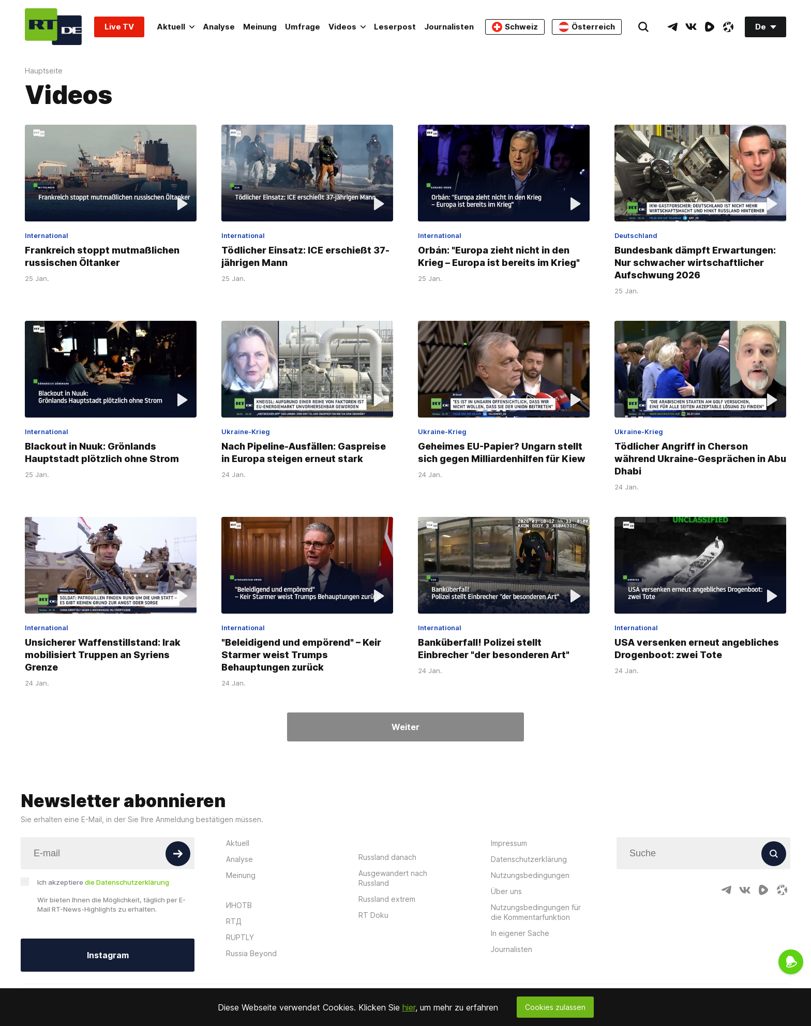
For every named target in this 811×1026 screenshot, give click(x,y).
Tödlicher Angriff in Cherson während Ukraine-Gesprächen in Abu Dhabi (700, 459)
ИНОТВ (239, 905)
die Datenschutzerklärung (127, 882)
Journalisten (449, 27)
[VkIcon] (691, 27)
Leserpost (395, 27)
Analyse (219, 27)
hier (408, 1007)
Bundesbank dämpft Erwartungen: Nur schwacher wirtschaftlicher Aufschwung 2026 (695, 262)
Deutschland (635, 235)
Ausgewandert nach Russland (392, 878)
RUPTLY (240, 937)
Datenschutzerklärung (529, 859)
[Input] (107, 853)
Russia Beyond (251, 953)
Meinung (260, 27)
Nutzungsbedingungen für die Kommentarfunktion (536, 912)
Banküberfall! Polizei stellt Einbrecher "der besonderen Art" (493, 648)
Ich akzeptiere (103, 882)
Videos (347, 27)
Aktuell (175, 27)
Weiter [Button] (405, 727)
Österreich (587, 27)
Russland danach (387, 857)
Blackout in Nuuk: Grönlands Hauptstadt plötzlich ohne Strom (102, 452)
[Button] (178, 853)
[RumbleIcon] (709, 27)
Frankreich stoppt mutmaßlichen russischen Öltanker (102, 256)
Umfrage (302, 27)
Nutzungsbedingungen (530, 875)
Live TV (119, 27)
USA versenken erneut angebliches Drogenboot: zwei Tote (696, 648)
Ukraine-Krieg (245, 431)
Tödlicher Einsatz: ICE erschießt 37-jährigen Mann (305, 256)
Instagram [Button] (108, 955)
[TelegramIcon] (672, 27)
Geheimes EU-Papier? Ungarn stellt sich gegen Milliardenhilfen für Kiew (501, 452)
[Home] (53, 26)
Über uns (506, 891)
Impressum (509, 843)
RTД (234, 921)
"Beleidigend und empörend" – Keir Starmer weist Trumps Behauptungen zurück (301, 654)
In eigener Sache (520, 933)
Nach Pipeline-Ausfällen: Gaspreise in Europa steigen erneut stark (303, 452)
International (46, 235)
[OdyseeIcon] (728, 27)
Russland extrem (386, 899)
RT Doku (373, 915)
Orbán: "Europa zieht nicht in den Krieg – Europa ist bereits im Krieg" (499, 256)
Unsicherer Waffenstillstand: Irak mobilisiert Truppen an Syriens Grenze (103, 654)
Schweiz (515, 27)
